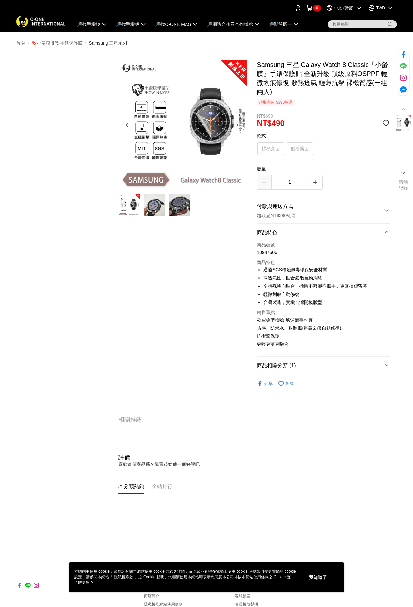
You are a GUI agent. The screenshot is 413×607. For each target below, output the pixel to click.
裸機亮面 (271, 148)
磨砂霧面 (300, 148)
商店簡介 (151, 596)
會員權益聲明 (246, 604)
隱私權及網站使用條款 (163, 604)
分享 (265, 383)
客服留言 (242, 596)
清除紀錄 (403, 184)
